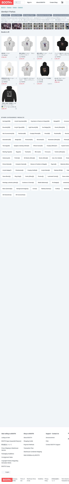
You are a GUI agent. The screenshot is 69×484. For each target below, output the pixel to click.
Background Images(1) (22, 188)
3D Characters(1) (7, 194)
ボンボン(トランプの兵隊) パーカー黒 (44, 79)
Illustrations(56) (7, 139)
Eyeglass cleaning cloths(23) (21, 145)
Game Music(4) (6, 176)
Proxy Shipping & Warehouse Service (9, 449)
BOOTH (3, 7)
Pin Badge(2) (55, 182)
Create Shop (53, 2)
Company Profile (15, 479)
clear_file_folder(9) (57, 158)
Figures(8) (53, 164)
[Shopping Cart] (62, 2)
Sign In (29, 2)
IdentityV (20, 7)
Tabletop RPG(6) (58, 170)
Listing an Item (5, 437)
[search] (19, 2)
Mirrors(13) (38, 152)
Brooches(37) (40, 139)
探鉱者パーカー (5, 53)
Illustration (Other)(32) (54, 139)
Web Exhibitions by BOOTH (32, 455)
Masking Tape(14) (7, 152)
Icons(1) (35, 188)
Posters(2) (41, 176)
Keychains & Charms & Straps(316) (40, 121)
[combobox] (17, 2)
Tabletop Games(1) (46, 188)
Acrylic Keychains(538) (20, 121)
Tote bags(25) (6, 145)
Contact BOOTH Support (53, 444)
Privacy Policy (46, 479)
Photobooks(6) (19, 170)
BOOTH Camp (5, 466)
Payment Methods (29, 444)
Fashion (9, 7)
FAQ (47, 441)
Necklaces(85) (22, 133)
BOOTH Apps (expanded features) (11, 441)
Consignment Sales (7, 457)
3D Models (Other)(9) (29, 158)
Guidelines (40, 479)
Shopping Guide (28, 441)
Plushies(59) (57, 133)
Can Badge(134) (46, 127)
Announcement (50, 437)
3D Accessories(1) (20, 194)
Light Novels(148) (33, 127)
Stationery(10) (6, 158)
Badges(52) (18, 139)
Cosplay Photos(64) (35, 133)
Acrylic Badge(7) (7, 170)
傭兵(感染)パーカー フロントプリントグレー (26, 54)
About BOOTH (40, 2)
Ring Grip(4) (18, 176)
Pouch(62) (47, 133)
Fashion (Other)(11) (60, 152)
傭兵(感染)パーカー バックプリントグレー (44, 54)
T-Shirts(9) (17, 158)
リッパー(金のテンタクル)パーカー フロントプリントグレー (26, 79)
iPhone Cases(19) (38, 145)
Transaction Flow (28, 448)
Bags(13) (18, 152)
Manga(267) (57, 121)
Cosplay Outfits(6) (32, 170)
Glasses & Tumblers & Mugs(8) (38, 164)
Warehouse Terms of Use (31, 479)
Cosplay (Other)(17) (52, 145)
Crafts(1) (57, 188)
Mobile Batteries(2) (43, 182)
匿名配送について (6, 444)
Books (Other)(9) (43, 158)
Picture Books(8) (7, 164)
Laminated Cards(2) (53, 176)
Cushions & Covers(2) (28, 182)
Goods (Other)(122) (60, 127)
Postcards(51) (29, 139)
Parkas (15, 7)
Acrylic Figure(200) (19, 127)
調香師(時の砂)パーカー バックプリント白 (9, 79)
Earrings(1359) (6, 121)
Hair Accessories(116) (8, 133)
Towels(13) (28, 152)
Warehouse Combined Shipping (33, 451)
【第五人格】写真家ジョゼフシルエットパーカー (8, 104)
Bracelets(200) (6, 127)
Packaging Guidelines (7, 453)
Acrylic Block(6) (45, 170)
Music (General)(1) (7, 188)
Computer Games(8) (21, 164)
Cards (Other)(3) (29, 176)
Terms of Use (22, 479)
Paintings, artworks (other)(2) (10, 182)
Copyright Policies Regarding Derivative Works (9, 462)
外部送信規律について (55, 479)
